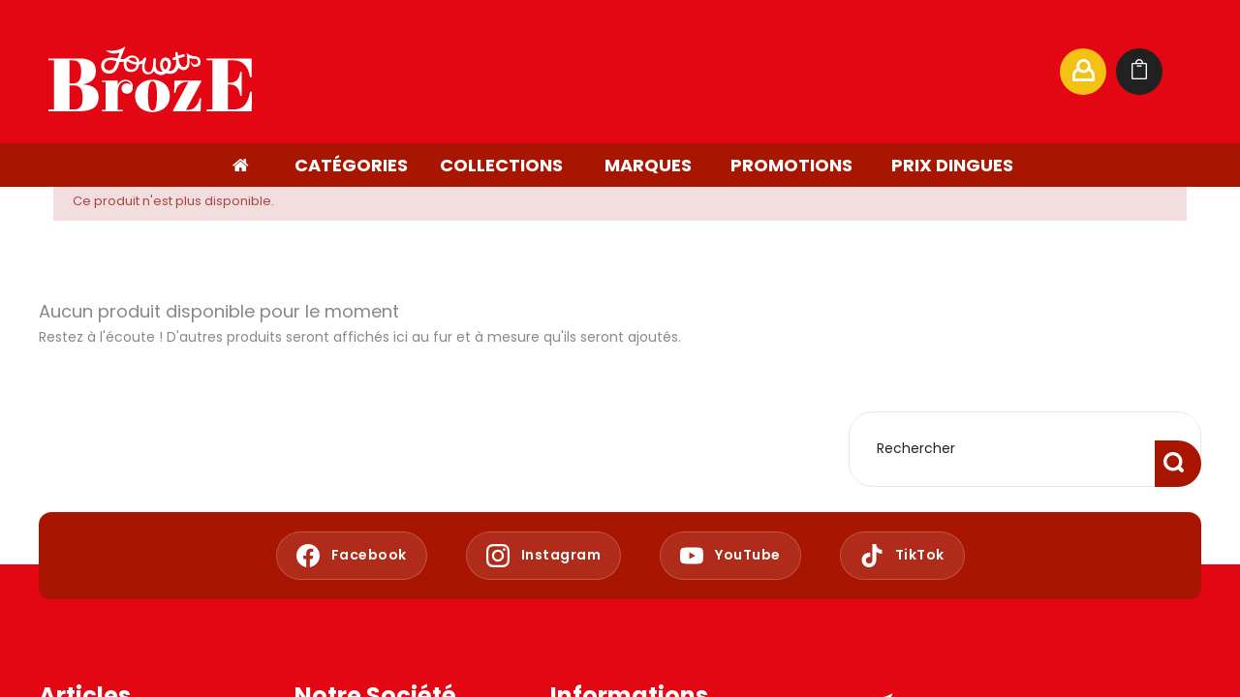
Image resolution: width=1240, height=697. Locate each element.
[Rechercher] (856, 71)
